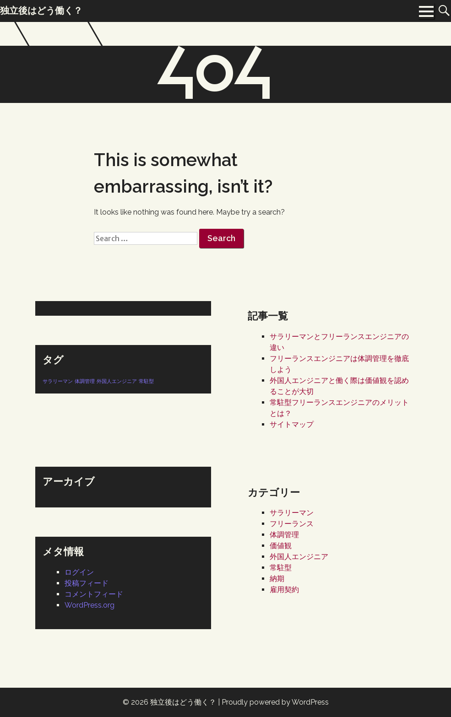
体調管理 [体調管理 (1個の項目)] (85, 381)
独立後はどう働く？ (183, 702)
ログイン (79, 572)
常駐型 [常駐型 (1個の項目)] (146, 381)
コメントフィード (94, 594)
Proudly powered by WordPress (275, 702)
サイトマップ (292, 424)
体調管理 (284, 534)
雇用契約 (284, 589)
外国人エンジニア (299, 556)
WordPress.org (89, 605)
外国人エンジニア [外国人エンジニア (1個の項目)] (117, 381)
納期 (277, 578)
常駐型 (281, 567)
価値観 (281, 545)
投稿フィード (87, 583)
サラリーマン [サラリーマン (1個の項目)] (58, 381)
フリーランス (292, 523)
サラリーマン (292, 512)
